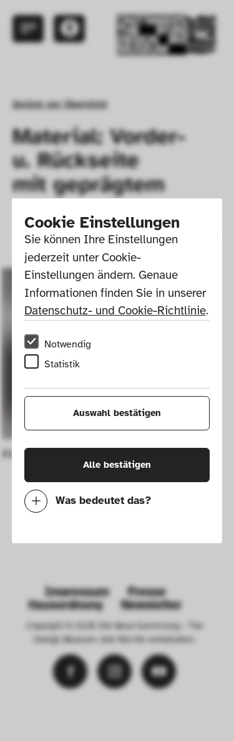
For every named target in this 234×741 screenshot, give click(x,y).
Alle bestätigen (117, 464)
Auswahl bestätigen (117, 413)
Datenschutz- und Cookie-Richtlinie (115, 310)
